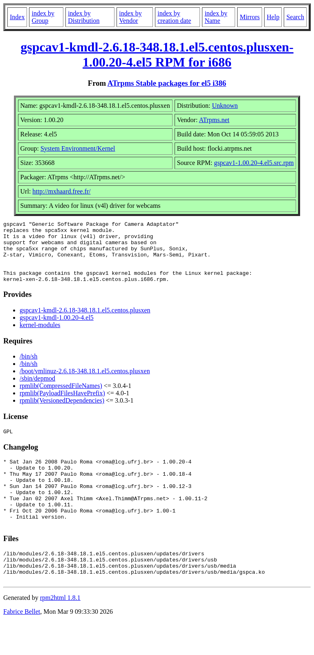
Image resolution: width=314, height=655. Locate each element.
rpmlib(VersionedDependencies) (62, 412)
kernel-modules (40, 337)
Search (295, 16)
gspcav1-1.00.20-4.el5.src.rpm (254, 162)
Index (17, 16)
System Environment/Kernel (77, 148)
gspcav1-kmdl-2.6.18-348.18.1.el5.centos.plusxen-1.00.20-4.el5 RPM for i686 (157, 54)
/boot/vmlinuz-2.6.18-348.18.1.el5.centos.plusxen (85, 383)
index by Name (215, 17)
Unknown (225, 105)
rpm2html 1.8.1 (60, 630)
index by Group (42, 17)
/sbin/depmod (37, 390)
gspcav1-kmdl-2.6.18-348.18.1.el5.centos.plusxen (85, 322)
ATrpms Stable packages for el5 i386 (167, 83)
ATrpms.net (214, 119)
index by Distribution (83, 17)
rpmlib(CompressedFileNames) (61, 397)
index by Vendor (130, 17)
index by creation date (174, 17)
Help (273, 16)
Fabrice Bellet (21, 644)
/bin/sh (29, 368)
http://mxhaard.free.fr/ (61, 191)
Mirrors (250, 16)
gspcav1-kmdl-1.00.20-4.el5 (57, 329)
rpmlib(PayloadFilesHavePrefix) (62, 405)
